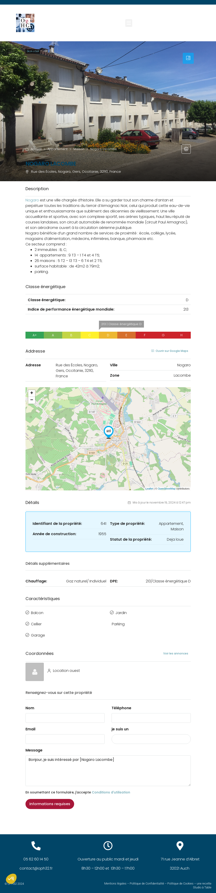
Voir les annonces (175, 650)
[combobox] (151, 736)
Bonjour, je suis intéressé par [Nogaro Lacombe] (108, 767)
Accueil (36, 149)
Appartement (57, 149)
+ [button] (31, 393)
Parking (118, 622)
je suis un (120, 726)
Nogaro (32, 200)
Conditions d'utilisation (111, 789)
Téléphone (121, 704)
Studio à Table (202, 884)
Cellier (36, 622)
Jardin (121, 612)
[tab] (188, 58)
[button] (128, 23)
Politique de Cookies (180, 880)
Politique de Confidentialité (147, 880)
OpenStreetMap (167, 488)
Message (33, 747)
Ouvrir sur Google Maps (169, 351)
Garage (38, 632)
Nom (29, 704)
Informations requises (49, 800)
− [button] (31, 400)
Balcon (37, 612)
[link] (32, 200)
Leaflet (149, 488)
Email (30, 726)
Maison (78, 149)
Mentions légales (115, 880)
